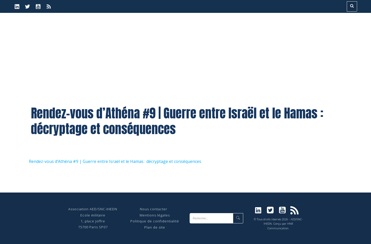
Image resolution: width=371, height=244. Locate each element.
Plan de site (154, 227)
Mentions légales (155, 215)
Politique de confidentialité (154, 221)
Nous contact (151, 209)
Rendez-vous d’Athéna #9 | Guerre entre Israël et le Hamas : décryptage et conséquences (115, 161)
